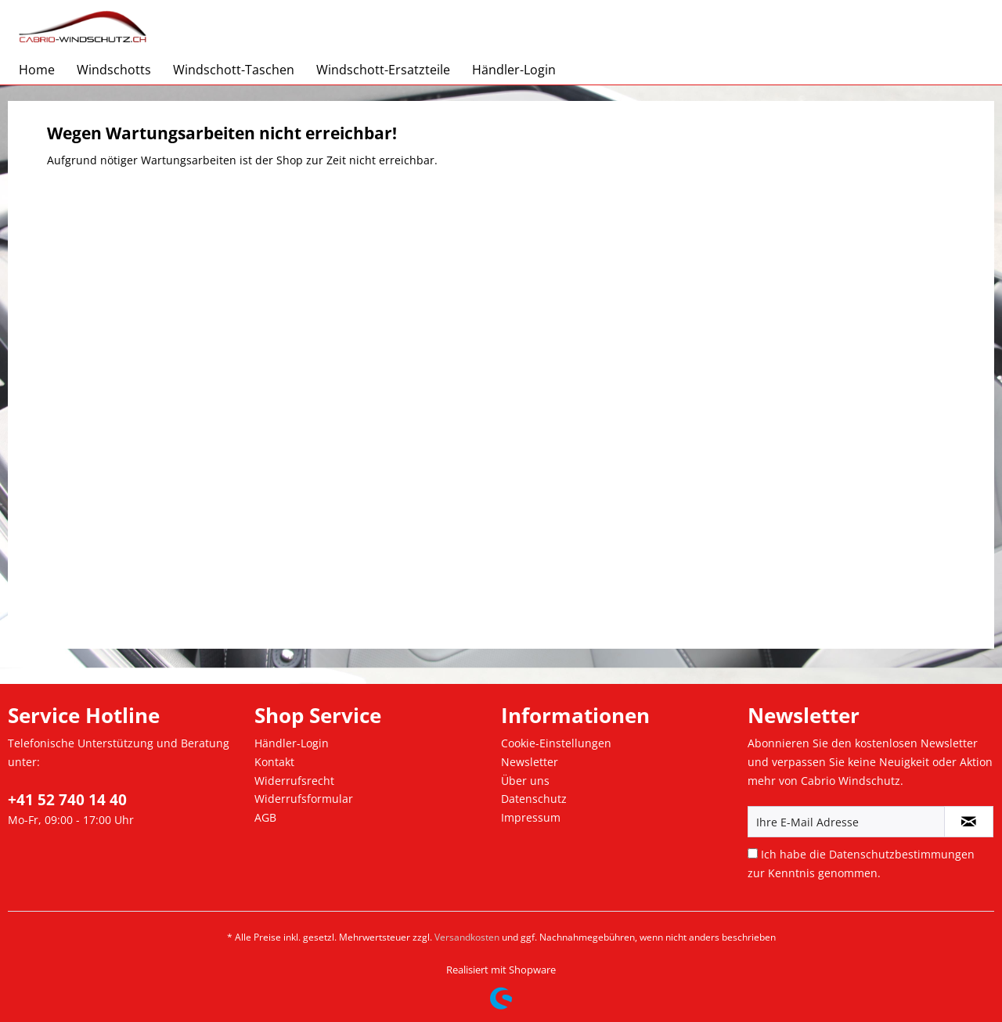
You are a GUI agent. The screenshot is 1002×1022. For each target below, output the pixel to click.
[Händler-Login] (514, 70)
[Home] (37, 70)
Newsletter (529, 761)
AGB (265, 817)
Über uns (525, 780)
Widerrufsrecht (294, 780)
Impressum (530, 817)
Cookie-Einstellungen (556, 743)
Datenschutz (534, 798)
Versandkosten (466, 937)
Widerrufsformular (303, 798)
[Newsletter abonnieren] (968, 821)
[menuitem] (37, 70)
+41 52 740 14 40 (67, 800)
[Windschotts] (114, 70)
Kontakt (274, 761)
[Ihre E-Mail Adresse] (846, 821)
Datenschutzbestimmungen (902, 854)
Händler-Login (291, 743)
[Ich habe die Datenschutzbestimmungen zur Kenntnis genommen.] (753, 853)
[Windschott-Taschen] (233, 70)
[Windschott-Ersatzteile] (383, 70)
